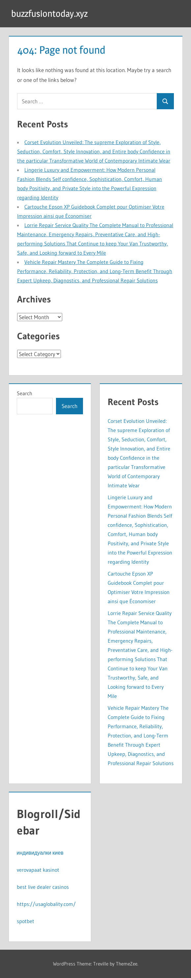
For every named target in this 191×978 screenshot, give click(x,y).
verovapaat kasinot (38, 869)
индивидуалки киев (40, 852)
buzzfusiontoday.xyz (49, 13)
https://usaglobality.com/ (46, 904)
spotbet (25, 921)
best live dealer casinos (43, 887)
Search (24, 393)
